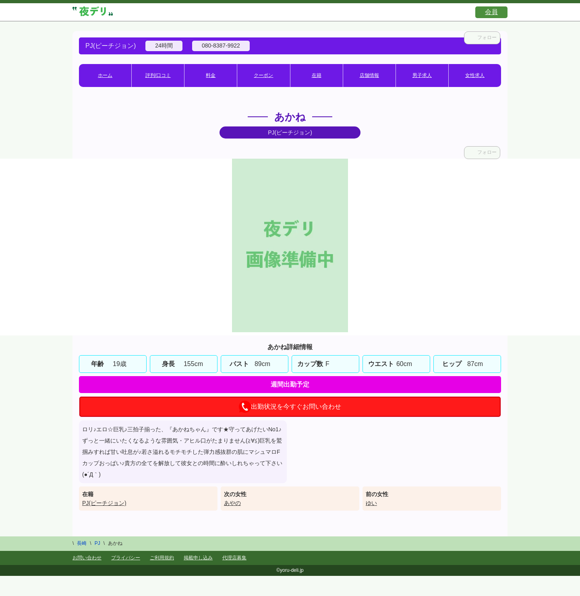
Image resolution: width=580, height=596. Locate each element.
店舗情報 (369, 75)
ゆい (371, 503)
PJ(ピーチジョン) (104, 503)
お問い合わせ (87, 558)
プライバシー (125, 558)
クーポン (263, 75)
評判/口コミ (158, 75)
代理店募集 (234, 558)
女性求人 (475, 75)
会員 (491, 11)
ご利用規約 (162, 558)
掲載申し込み (198, 558)
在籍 (316, 75)
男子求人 (422, 75)
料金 (210, 75)
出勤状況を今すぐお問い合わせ (290, 407)
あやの (232, 503)
